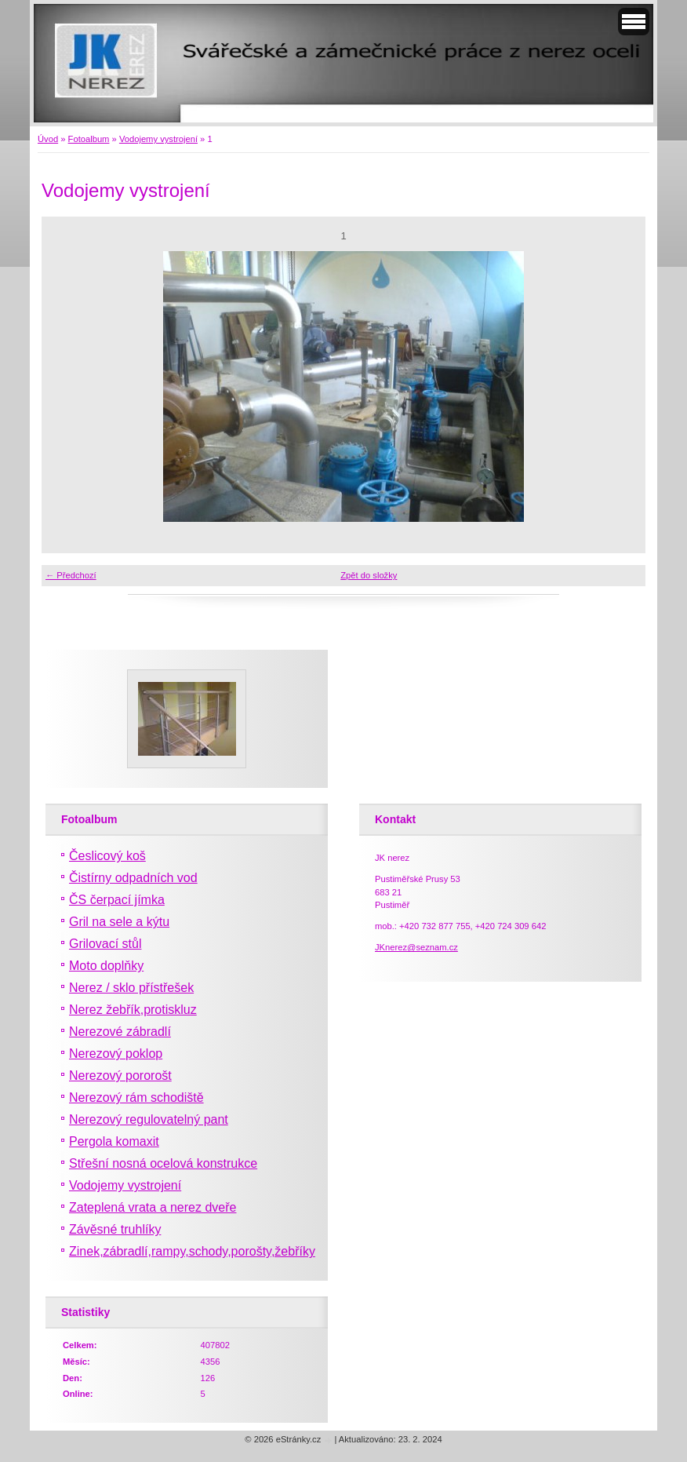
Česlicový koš (107, 855)
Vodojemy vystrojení (158, 139)
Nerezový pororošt (120, 1075)
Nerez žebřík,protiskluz (133, 1009)
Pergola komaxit (114, 1141)
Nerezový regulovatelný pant (148, 1119)
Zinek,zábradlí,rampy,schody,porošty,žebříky (192, 1251)
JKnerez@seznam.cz (416, 947)
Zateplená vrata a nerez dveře (152, 1207)
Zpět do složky (368, 575)
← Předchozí (70, 575)
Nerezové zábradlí (120, 1031)
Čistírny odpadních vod (133, 877)
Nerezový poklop (115, 1053)
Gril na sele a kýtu (119, 921)
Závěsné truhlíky (115, 1229)
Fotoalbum (89, 139)
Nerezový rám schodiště (136, 1097)
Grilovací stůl (105, 943)
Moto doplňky (106, 965)
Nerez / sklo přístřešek (131, 987)
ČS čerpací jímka (117, 899)
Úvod (48, 139)
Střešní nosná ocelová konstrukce (163, 1163)
